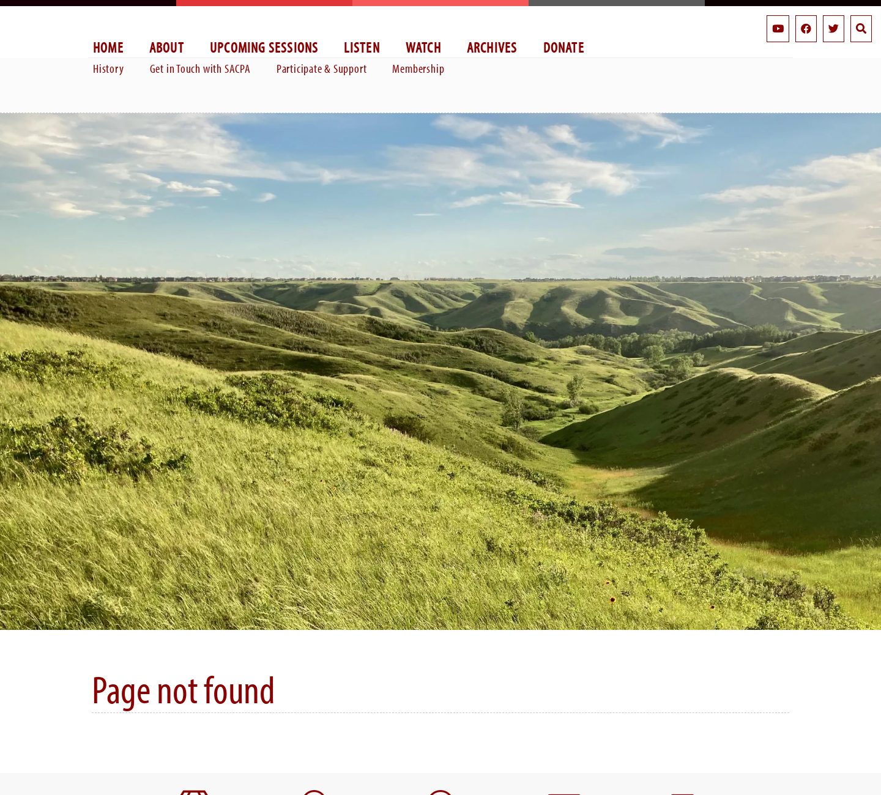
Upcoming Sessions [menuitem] (264, 46)
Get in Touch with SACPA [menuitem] (200, 68)
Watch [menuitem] (423, 46)
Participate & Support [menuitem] (322, 68)
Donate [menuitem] (563, 46)
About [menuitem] (166, 46)
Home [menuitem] (108, 46)
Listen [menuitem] (361, 46)
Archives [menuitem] (492, 46)
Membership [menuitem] (418, 68)
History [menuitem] (108, 68)
